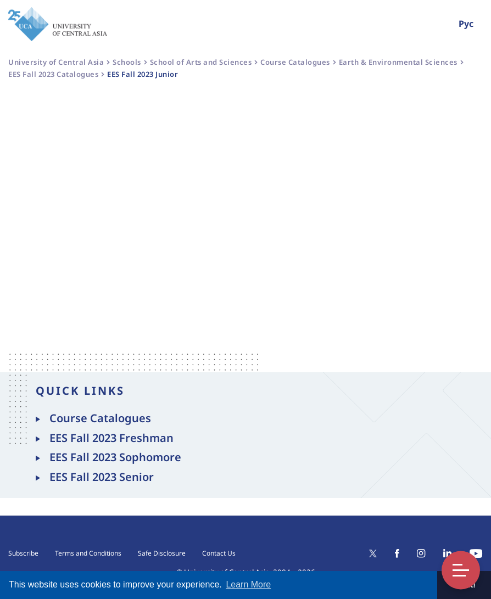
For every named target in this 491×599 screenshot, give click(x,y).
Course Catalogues (295, 62)
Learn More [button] (248, 584)
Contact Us (219, 553)
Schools (127, 62)
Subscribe (23, 553)
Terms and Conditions (88, 553)
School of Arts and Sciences (201, 62)
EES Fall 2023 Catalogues (53, 74)
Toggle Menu (461, 570)
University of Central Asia (56, 62)
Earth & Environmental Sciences (398, 62)
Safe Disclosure (162, 553)
